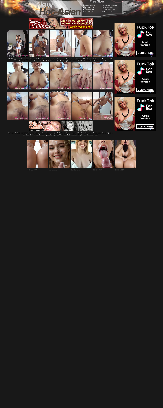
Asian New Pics (109, 12)
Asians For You (89, 7)
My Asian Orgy (89, 9)
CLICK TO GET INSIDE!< (61, 91)
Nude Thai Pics (89, 12)
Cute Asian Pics (109, 7)
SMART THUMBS (86, 339)
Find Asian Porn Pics (110, 5)
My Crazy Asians (90, 5)
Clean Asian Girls (109, 9)
